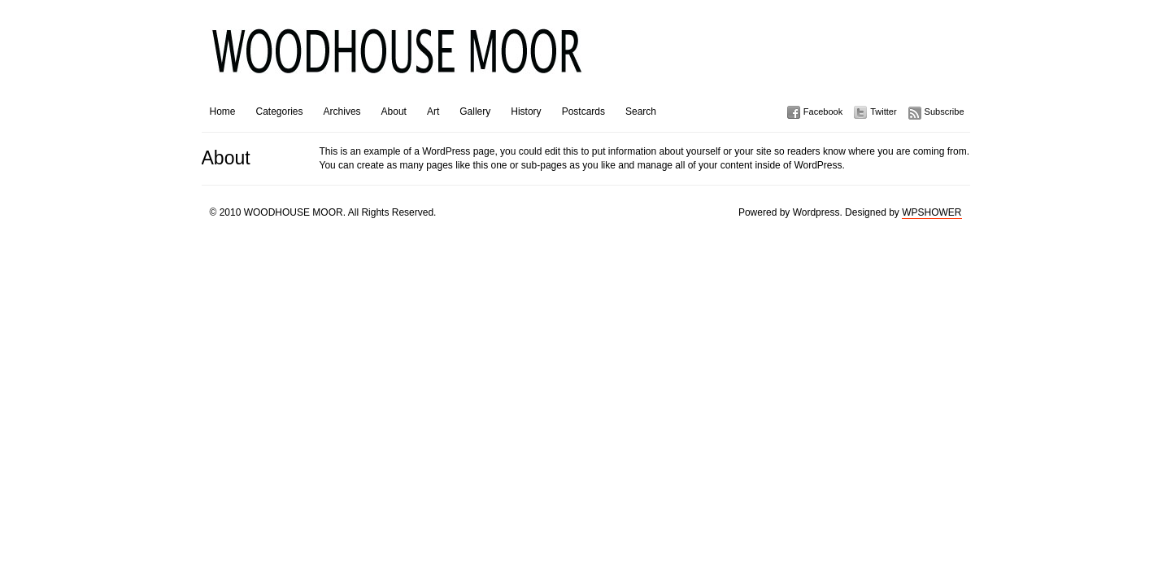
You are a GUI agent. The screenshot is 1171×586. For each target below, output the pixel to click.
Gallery (474, 111)
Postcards (583, 111)
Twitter (883, 111)
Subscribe (944, 111)
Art (433, 111)
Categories (279, 111)
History (526, 111)
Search (640, 111)
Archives (342, 111)
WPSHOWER (931, 212)
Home (223, 111)
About (394, 111)
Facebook (822, 111)
